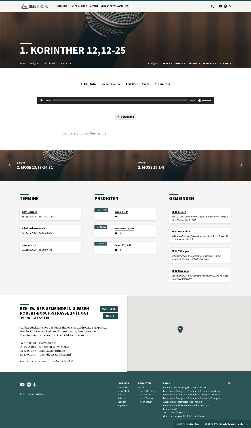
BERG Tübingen (180, 251)
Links (166, 383)
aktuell (141, 387)
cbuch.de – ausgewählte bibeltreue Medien (183, 416)
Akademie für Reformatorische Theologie (183, 401)
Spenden (122, 401)
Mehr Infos (108, 308)
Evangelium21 (170, 409)
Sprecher (210, 63)
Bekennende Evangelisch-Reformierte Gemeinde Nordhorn (191, 391)
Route (108, 316)
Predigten (34, 63)
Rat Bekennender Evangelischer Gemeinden (184, 387)
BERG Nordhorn (180, 271)
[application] (125, 100)
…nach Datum (145, 401)
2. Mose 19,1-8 (151, 167)
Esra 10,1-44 (121, 211)
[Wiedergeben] (41, 100)
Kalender (122, 398)
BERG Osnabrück (181, 231)
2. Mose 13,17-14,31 (35, 167)
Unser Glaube (78, 6)
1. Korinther (162, 84)
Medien (94, 6)
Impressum (123, 405)
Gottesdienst (29, 211)
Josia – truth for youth (174, 412)
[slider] (120, 100)
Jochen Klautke (111, 84)
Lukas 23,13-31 (123, 245)
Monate (225, 63)
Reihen (180, 63)
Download (125, 117)
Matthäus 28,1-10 (124, 228)
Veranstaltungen (112, 6)
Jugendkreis (29, 245)
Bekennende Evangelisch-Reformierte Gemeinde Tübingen (191, 398)
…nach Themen (145, 398)
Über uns (61, 6)
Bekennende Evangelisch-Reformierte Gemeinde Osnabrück (192, 394)
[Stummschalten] (199, 100)
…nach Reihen (145, 394)
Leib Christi (49, 63)
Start (22, 63)
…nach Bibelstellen (147, 391)
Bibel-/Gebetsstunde (33, 228)
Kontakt (121, 394)
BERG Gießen (179, 211)
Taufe (145, 84)
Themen (167, 63)
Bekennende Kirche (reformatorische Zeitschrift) (186, 405)
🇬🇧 (126, 6)
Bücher (195, 63)
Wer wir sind (123, 387)
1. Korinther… (65, 63)
